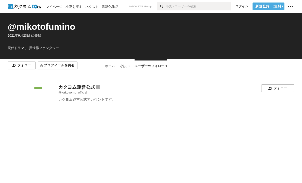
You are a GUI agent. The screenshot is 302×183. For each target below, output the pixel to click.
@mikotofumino (41, 27)
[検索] (161, 6)
